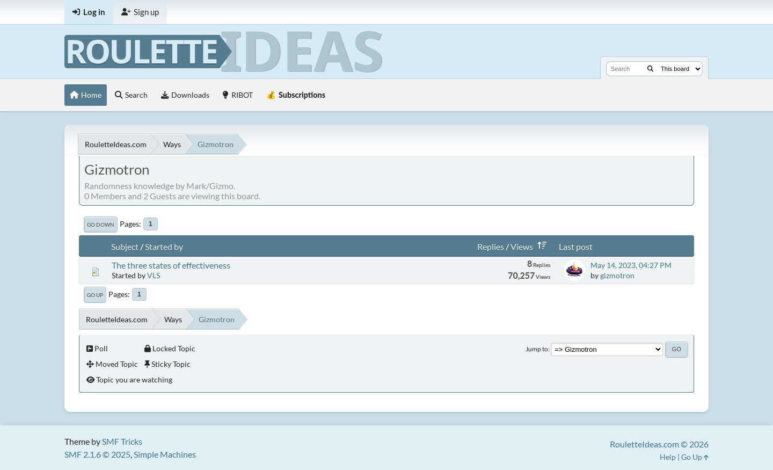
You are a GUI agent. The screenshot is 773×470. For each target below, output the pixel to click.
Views (531, 246)
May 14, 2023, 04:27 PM (631, 265)
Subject (124, 246)
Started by (164, 246)
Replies (490, 246)
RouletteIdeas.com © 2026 (659, 444)
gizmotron (617, 275)
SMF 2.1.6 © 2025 (97, 454)
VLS (153, 275)
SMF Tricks (122, 441)
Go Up (95, 295)
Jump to (537, 348)
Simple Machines (165, 454)
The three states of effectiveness (171, 265)
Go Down (100, 224)
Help (668, 456)
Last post (576, 246)
